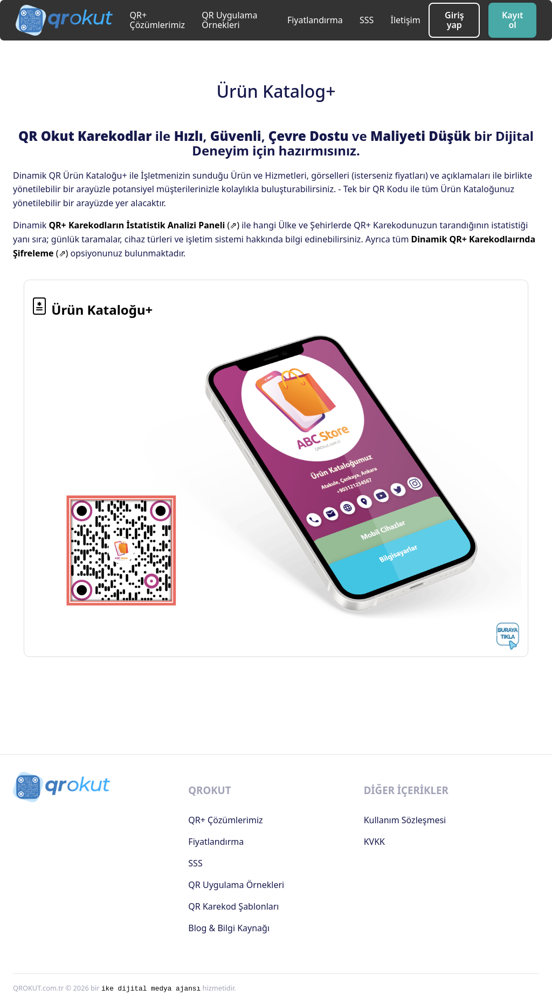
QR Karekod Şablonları (233, 906)
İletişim (405, 20)
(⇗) (144, 225)
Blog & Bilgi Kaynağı (229, 928)
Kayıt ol (512, 20)
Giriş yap (454, 20)
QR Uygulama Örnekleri (229, 20)
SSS (367, 20)
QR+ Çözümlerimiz (157, 20)
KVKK (374, 842)
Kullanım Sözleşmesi (405, 820)
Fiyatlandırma (315, 20)
